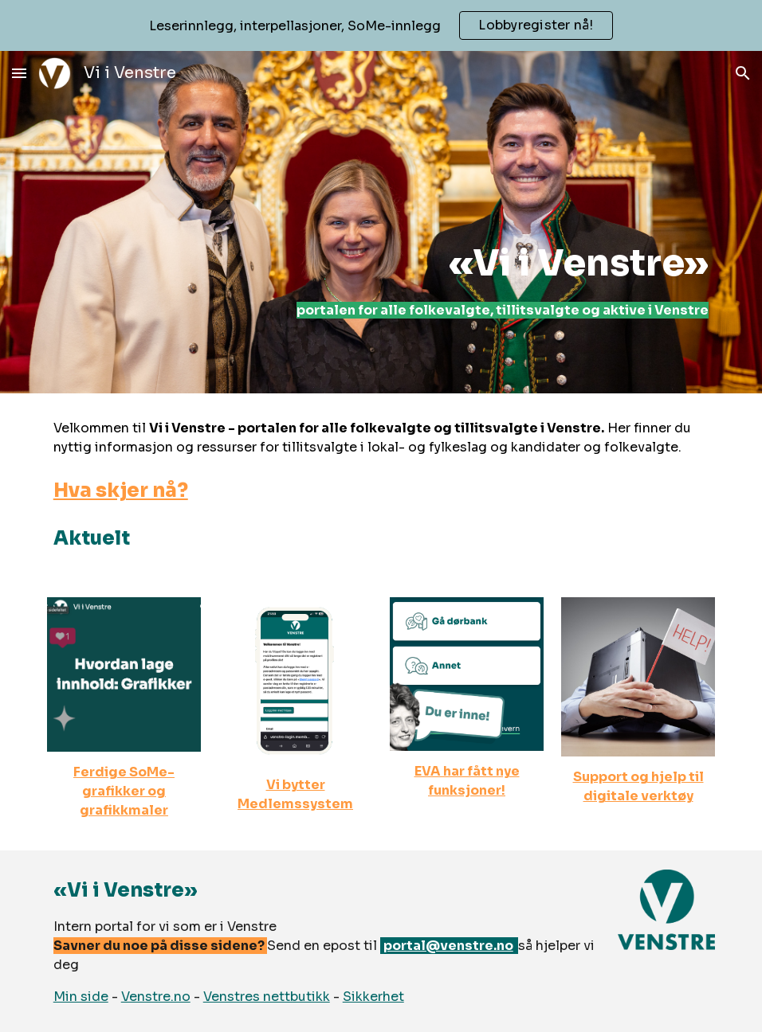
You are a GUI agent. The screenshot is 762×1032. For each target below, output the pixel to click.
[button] (19, 73)
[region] (381, 25)
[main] (467, 222)
